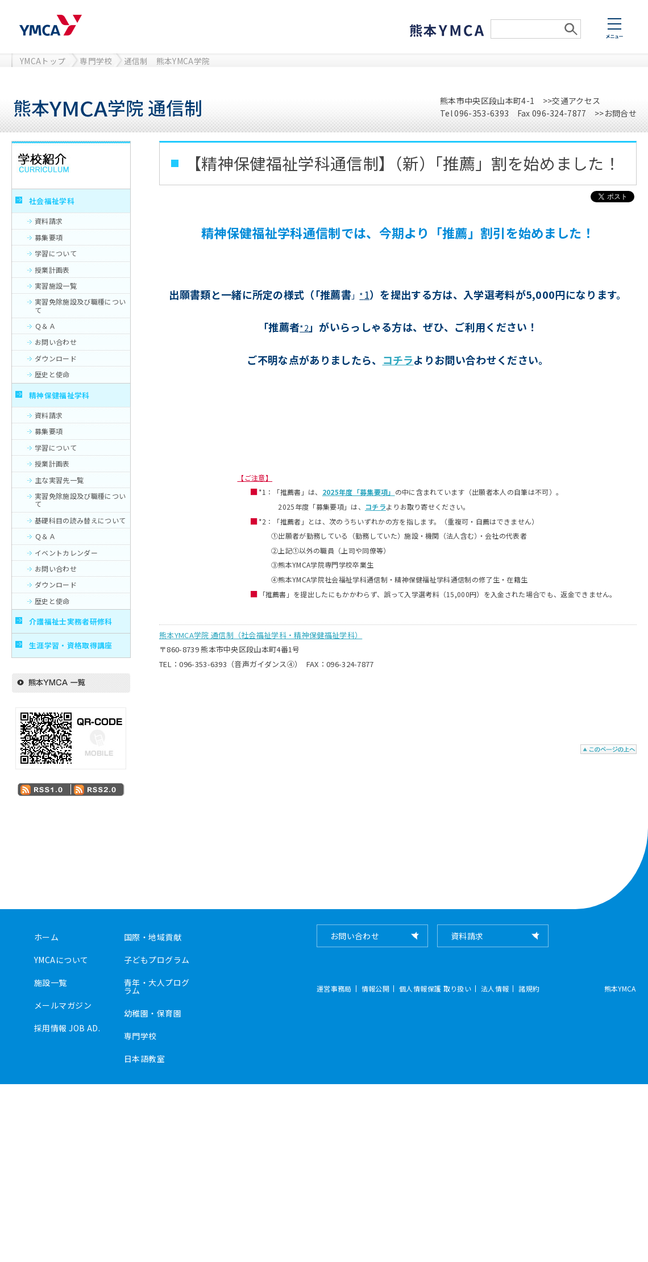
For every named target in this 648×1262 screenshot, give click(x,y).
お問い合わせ (56, 342)
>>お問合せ (616, 113)
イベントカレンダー (66, 552)
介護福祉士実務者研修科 (71, 621)
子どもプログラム (156, 959)
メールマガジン (63, 1005)
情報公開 (375, 988)
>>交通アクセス (572, 100)
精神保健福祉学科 (59, 395)
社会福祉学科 (51, 200)
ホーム (46, 937)
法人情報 (495, 988)
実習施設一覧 (56, 285)
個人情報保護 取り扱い (435, 988)
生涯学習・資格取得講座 (71, 645)
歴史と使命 (52, 374)
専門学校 (96, 60)
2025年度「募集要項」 (358, 492)
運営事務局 (334, 988)
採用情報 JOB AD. (67, 1028)
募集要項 (49, 237)
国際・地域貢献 (152, 937)
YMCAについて (61, 959)
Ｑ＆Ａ (45, 326)
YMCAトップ (42, 60)
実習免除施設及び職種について (80, 305)
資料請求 (49, 221)
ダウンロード (56, 358)
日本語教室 (144, 1058)
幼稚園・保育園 (152, 1013)
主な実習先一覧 (59, 480)
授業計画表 (52, 269)
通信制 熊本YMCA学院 (167, 60)
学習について (56, 253)
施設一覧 (50, 982)
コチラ (398, 359)
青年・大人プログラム (156, 986)
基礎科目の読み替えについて (80, 520)
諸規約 (528, 988)
